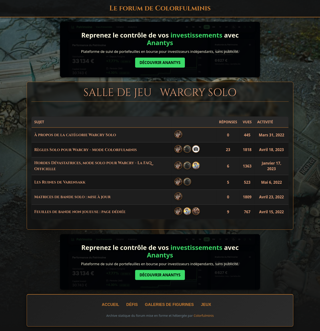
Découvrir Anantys (160, 62)
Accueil (110, 304)
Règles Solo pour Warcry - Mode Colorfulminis (85, 150)
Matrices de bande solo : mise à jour (72, 197)
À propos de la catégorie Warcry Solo (75, 135)
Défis (132, 304)
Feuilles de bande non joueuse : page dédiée (80, 212)
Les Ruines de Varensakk (59, 182)
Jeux (206, 304)
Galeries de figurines (169, 304)
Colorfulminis (204, 315)
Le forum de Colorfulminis (160, 8)
